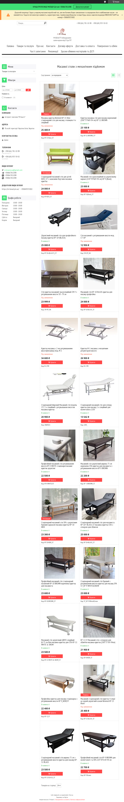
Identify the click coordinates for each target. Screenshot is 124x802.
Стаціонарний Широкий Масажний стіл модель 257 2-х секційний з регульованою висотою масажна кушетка (59, 407)
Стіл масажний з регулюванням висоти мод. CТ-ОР (97, 236)
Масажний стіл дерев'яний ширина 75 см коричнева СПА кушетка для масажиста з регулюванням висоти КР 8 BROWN (96, 466)
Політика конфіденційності (77, 799)
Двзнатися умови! (82, 6)
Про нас (40, 46)
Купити (53, 134)
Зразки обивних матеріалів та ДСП (77, 51)
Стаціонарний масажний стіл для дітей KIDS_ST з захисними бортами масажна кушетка (56, 179)
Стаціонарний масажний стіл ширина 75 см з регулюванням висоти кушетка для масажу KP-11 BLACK (59, 759)
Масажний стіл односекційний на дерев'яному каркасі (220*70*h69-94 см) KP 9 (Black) (98, 178)
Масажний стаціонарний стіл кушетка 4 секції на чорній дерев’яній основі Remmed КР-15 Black (98, 701)
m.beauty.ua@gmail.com (13, 170)
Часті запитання (38, 51)
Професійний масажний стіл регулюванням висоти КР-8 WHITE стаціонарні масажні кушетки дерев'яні (57, 466)
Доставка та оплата (85, 46)
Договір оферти (65, 46)
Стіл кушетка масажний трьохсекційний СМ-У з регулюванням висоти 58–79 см (59, 293)
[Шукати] (45, 23)
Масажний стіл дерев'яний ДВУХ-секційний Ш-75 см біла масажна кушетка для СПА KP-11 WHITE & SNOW (59, 642)
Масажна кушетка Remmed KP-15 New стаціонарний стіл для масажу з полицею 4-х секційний (58, 120)
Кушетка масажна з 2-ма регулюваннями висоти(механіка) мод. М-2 (57, 349)
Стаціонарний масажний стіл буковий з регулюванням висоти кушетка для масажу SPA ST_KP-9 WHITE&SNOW (99, 583)
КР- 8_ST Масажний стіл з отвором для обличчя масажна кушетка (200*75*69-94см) (98, 641)
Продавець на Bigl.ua (62, 797)
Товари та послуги (25, 46)
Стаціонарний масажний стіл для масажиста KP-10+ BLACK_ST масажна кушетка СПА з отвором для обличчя (98, 524)
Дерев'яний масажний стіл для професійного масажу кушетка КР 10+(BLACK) (58, 236)
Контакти (50, 46)
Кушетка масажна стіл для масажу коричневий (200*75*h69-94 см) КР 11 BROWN (98, 119)
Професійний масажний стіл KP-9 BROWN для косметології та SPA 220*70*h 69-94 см (98, 758)
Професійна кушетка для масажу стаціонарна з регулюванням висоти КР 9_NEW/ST (59, 700)
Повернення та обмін (107, 46)
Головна (10, 46)
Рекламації (53, 51)
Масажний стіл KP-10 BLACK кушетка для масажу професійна (96, 293)
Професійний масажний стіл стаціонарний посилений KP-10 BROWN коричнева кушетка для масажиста (58, 583)
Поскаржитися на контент (62, 799)
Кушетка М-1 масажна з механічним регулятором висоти (94, 349)
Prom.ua (71, 795)
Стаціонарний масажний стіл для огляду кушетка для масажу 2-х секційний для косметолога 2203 (96, 407)
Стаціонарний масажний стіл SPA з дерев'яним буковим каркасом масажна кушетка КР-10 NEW (59, 524)
